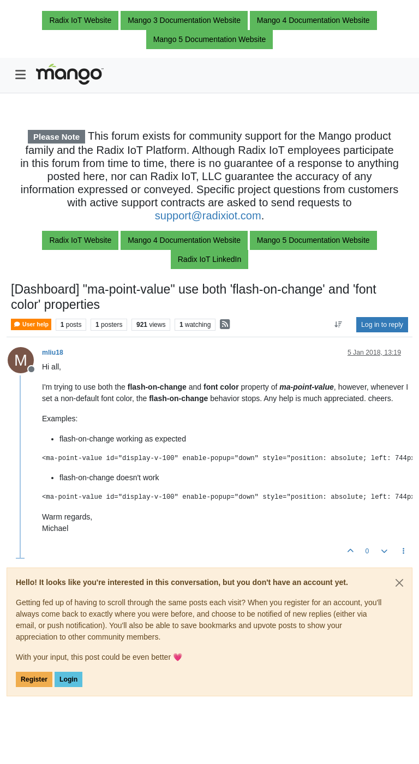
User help (31, 324)
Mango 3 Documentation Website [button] (184, 20)
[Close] (399, 583)
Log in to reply (382, 325)
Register (34, 679)
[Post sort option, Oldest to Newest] (339, 324)
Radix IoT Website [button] (80, 20)
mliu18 (52, 352)
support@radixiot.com (208, 216)
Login (68, 679)
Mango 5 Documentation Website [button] (209, 39)
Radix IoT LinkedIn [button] (209, 259)
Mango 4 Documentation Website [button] (313, 20)
